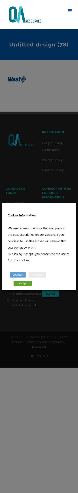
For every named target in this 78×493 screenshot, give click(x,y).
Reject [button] (37, 274)
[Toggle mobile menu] (70, 11)
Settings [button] (18, 274)
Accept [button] (22, 283)
